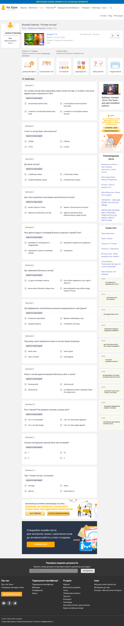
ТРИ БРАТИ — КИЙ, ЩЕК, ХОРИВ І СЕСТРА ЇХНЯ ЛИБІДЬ (111, 202)
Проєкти (66, 596)
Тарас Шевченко (107, 233)
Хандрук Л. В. (51, 34)
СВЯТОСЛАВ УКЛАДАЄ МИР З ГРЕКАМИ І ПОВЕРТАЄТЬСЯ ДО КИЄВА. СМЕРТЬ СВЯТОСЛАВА (110, 215)
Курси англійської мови (73, 608)
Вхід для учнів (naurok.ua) (105, 584)
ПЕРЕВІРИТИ (88, 571)
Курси (34, 593)
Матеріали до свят (102, 587)
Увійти (10, 43)
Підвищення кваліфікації (68, 8)
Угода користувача (9, 621)
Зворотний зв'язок (11, 594)
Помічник (51, 7)
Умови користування (24, 621)
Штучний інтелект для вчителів (76, 605)
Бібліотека (33, 8)
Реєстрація (118, 16)
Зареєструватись (11, 33)
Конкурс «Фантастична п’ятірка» (108, 590)
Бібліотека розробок (72, 587)
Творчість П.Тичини (109, 244)
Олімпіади (67, 602)
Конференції (37, 590)
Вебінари (36, 587)
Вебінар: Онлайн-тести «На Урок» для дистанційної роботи (111, 101)
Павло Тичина (106, 239)
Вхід (110, 16)
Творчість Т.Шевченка (110, 249)
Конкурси (86, 8)
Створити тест (40, 544)
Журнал (23, 8)
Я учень (103, 16)
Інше (105, 8)
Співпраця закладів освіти (12, 587)
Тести (41, 8)
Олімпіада (96, 8)
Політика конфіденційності (43, 621)
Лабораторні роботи (71, 593)
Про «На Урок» (7, 584)
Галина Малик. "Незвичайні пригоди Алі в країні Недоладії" (111, 264)
